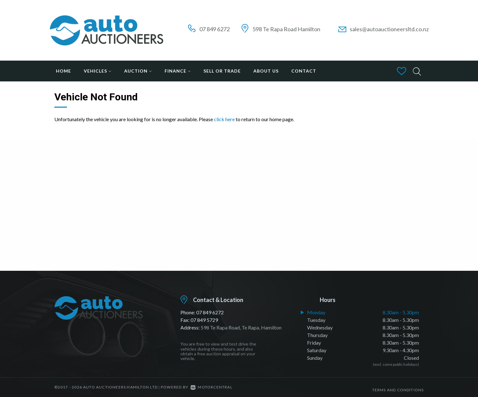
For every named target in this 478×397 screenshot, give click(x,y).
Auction (138, 71)
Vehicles (98, 71)
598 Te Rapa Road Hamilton (286, 29)
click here (224, 119)
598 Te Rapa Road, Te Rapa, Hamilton (241, 327)
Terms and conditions (398, 387)
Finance (178, 71)
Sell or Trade (222, 71)
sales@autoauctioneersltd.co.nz (389, 29)
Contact (303, 71)
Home (63, 71)
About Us (266, 71)
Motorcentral (212, 387)
